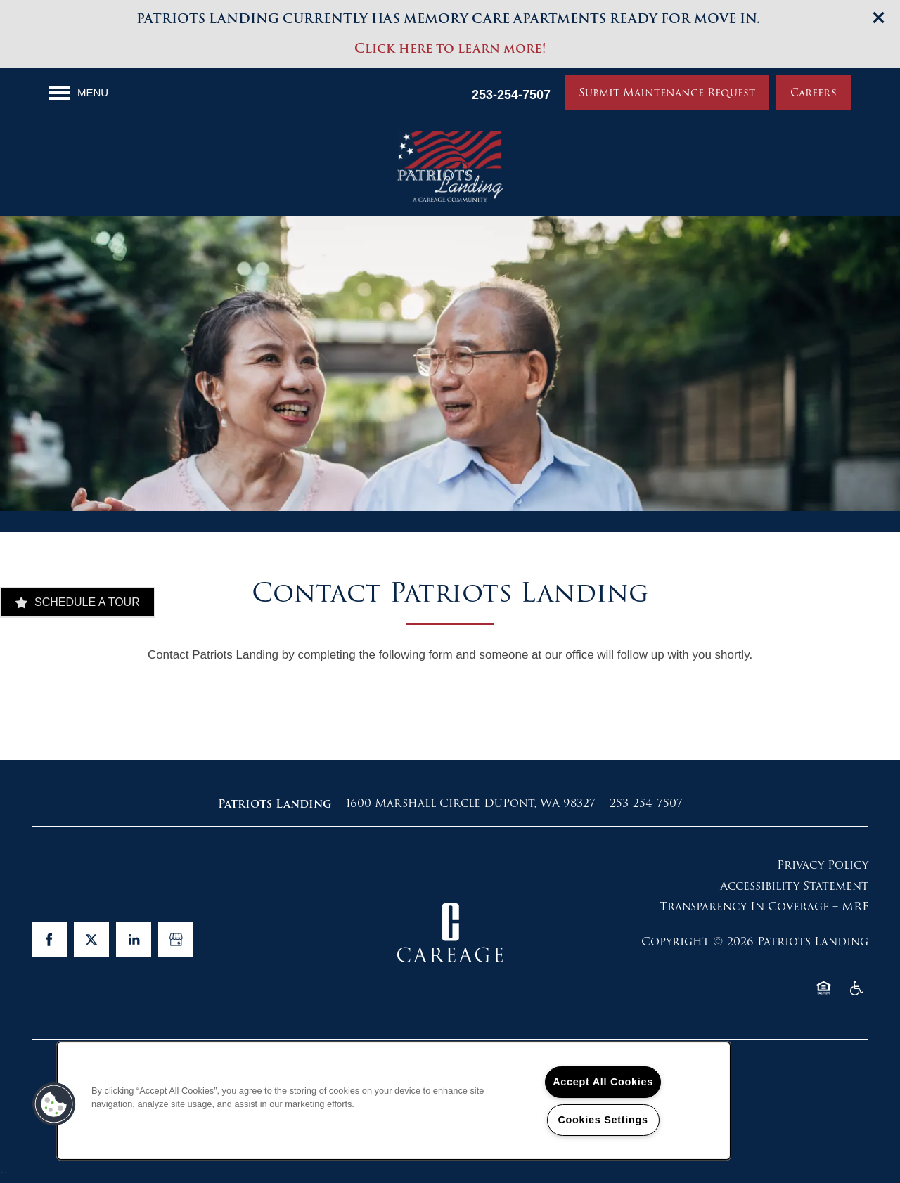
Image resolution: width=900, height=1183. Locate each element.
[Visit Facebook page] (49, 939)
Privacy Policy (822, 865)
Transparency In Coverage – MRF (764, 906)
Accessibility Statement (794, 886)
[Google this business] (175, 939)
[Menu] (78, 92)
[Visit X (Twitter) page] (91, 939)
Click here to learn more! (450, 48)
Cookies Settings (603, 1119)
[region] (393, 1101)
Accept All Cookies (603, 1081)
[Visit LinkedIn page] (133, 939)
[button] (879, 18)
